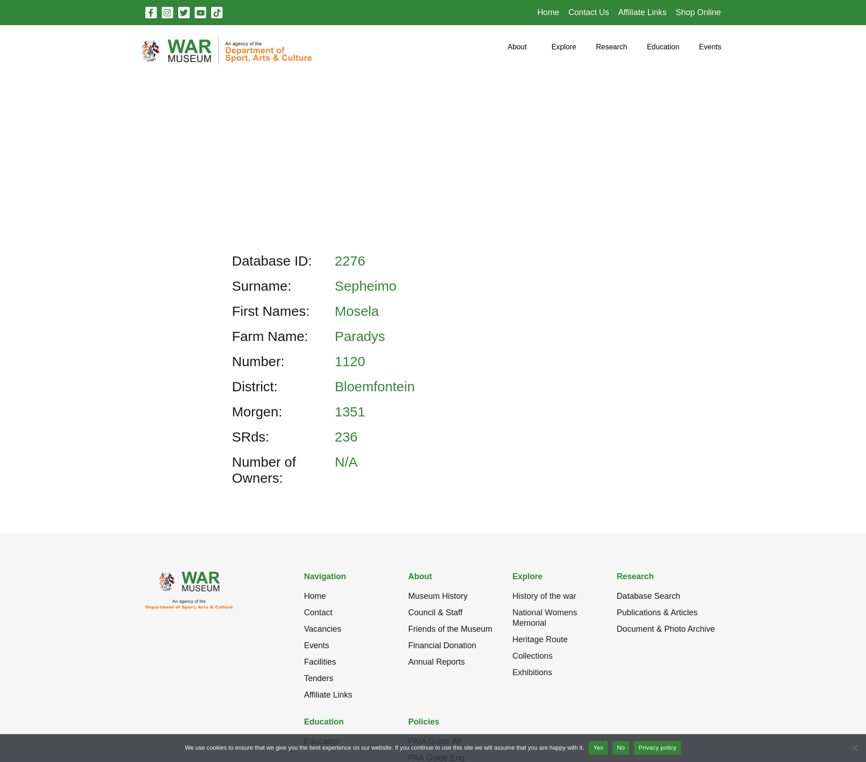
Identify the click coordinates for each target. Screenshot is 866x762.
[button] (517, 50)
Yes (598, 747)
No (621, 747)
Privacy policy (657, 747)
